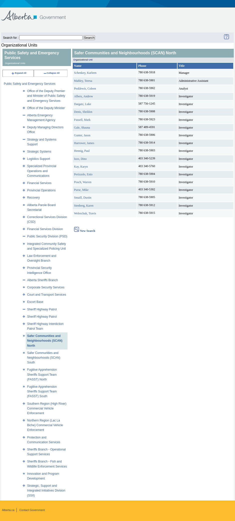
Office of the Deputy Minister (46, 108)
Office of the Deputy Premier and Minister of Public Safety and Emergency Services (46, 95)
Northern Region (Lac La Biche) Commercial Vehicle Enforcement (45, 425)
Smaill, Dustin (82, 197)
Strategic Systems (39, 151)
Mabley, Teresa (83, 81)
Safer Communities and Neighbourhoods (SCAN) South (43, 357)
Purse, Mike (81, 190)
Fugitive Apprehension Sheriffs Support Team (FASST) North (42, 374)
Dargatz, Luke (82, 104)
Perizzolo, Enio (83, 174)
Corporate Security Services (45, 287)
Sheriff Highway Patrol (42, 309)
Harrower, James (84, 143)
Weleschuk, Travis (85, 213)
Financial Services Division (45, 229)
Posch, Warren (82, 182)
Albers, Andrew (83, 96)
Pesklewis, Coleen (85, 88)
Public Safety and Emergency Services (30, 84)
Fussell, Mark (82, 120)
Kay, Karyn (81, 166)
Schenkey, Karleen (85, 73)
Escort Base (35, 302)
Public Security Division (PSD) (47, 236)
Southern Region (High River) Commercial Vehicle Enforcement (46, 408)
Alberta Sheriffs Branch (42, 280)
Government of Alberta (37, 13)
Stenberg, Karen (84, 205)
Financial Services (39, 183)
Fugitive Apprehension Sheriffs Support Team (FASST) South (42, 391)
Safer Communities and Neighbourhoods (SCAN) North (44, 340)
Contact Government (32, 509)
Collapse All (51, 73)
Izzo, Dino (80, 159)
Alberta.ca (8, 509)
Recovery (33, 197)
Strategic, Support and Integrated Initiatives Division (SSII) (46, 490)
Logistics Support (38, 159)
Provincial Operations (41, 190)
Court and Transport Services (46, 294)
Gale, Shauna (82, 127)
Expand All (18, 73)
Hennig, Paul (82, 151)
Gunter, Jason (82, 135)
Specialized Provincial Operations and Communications (41, 170)
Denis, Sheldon (83, 112)
